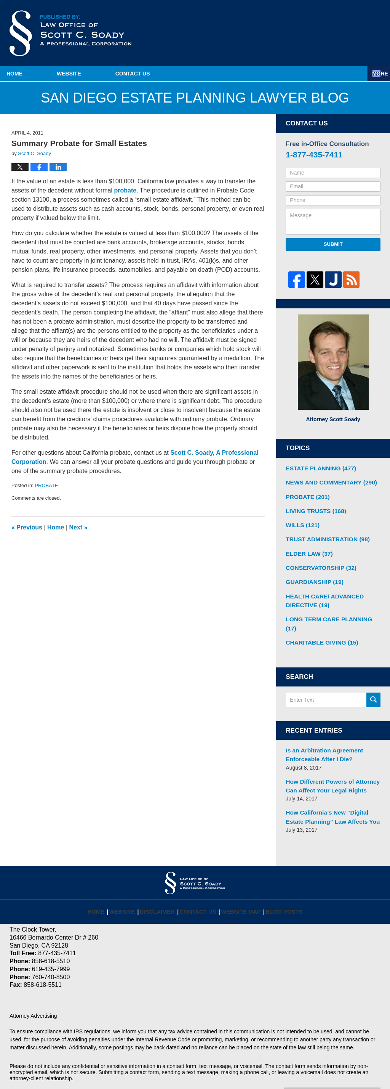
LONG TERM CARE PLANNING (330, 609)
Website (111, 74)
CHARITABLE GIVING (318, 622)
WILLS (301, 521)
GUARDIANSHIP (312, 574)
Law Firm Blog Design (344, 1070)
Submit (333, 244)
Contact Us (196, 74)
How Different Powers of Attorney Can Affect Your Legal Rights (328, 763)
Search (373, 679)
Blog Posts (278, 881)
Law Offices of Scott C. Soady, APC (114, 1069)
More (374, 74)
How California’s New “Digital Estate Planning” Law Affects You (331, 792)
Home (36, 74)
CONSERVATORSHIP (318, 561)
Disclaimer (163, 881)
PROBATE (46, 485)
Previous (26, 527)
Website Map (239, 881)
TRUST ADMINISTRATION (323, 534)
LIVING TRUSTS (313, 508)
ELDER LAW (307, 548)
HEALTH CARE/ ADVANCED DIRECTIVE (321, 592)
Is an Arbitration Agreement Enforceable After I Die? (320, 734)
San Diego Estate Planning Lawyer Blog (70, 33)
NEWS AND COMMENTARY (327, 481)
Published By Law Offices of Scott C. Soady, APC (343, 34)
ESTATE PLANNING (317, 468)
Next (78, 527)
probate (125, 190)
